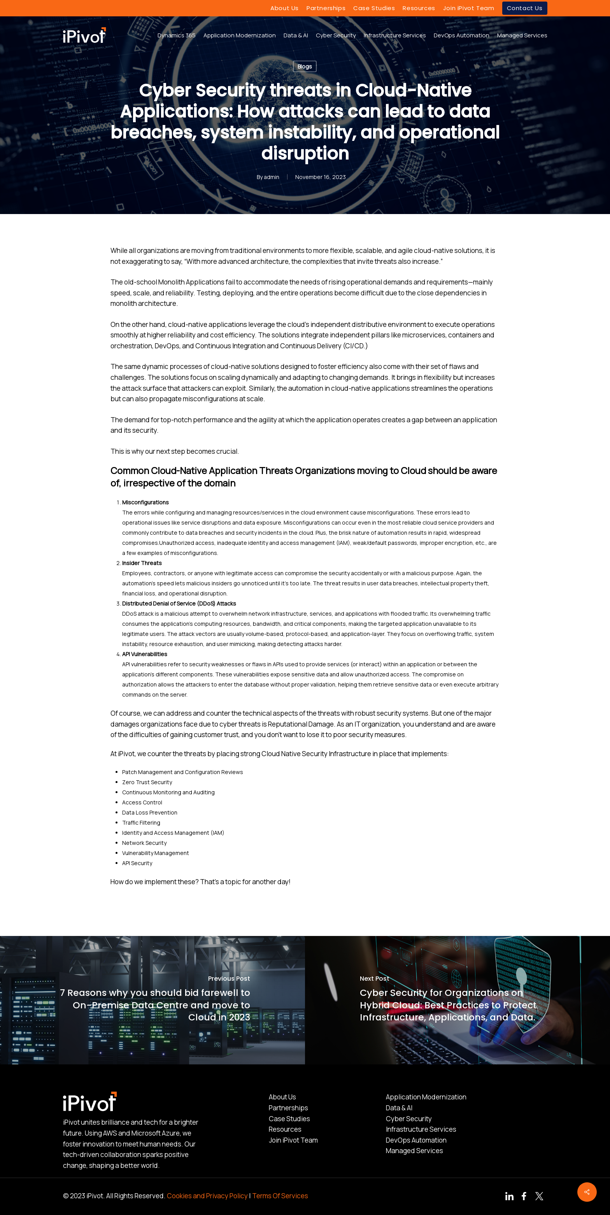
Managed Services (414, 1150)
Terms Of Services (280, 1195)
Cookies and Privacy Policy (207, 1195)
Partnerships (288, 1107)
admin (271, 177)
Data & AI (399, 1107)
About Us (282, 1096)
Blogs (305, 66)
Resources (285, 1129)
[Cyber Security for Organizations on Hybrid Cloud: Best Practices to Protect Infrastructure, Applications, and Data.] (457, 1000)
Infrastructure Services (421, 1129)
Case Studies (289, 1118)
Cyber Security (409, 1118)
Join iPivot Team (293, 1140)
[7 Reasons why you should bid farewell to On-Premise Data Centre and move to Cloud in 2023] (152, 1000)
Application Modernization (426, 1096)
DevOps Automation (416, 1140)
